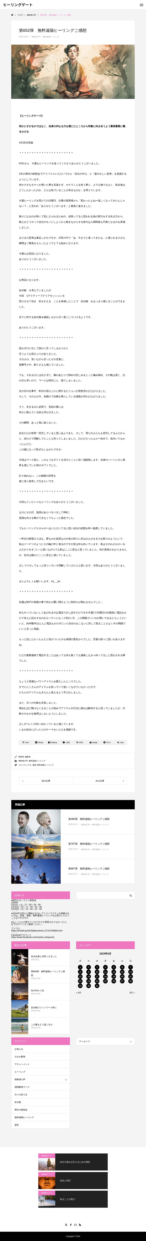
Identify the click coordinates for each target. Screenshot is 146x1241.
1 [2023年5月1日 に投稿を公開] (80, 967)
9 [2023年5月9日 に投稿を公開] (88, 972)
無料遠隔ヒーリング (51, 37)
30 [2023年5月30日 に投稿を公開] (89, 986)
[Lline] (66, 742)
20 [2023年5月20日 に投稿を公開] (122, 976)
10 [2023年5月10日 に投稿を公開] (97, 972)
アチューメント (22, 1064)
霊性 (17, 1125)
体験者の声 (36, 37)
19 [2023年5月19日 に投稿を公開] (114, 976)
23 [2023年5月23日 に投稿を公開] (89, 981)
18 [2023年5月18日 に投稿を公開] (105, 976)
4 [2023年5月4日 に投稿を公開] (105, 967)
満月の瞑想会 (21, 1110)
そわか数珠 (20, 1056)
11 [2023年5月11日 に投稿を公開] (105, 972)
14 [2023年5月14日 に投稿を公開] (130, 972)
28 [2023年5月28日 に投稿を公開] (130, 981)
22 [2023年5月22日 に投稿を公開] (80, 981)
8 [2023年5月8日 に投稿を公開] (80, 972)
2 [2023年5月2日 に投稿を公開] (88, 967)
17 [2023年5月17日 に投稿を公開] (97, 976)
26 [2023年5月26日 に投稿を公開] (114, 981)
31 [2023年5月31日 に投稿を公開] (97, 986)
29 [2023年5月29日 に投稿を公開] (80, 986)
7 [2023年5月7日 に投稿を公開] (130, 967)
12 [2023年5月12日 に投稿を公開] (114, 972)
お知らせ (19, 1049)
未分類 (18, 1102)
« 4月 (78, 992)
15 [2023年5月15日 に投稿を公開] (80, 976)
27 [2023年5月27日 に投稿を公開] (122, 981)
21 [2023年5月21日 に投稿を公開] (130, 976)
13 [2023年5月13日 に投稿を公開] (122, 972)
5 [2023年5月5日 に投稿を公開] (113, 967)
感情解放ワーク (22, 1087)
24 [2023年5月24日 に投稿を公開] (97, 981)
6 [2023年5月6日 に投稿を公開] (122, 967)
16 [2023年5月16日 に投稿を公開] (89, 976)
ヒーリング (20, 1072)
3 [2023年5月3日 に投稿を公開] (97, 967)
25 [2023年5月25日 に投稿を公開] (105, 981)
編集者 (28, 757)
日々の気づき (21, 1094)
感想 (34, 765)
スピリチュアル (24, 765)
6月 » (132, 992)
